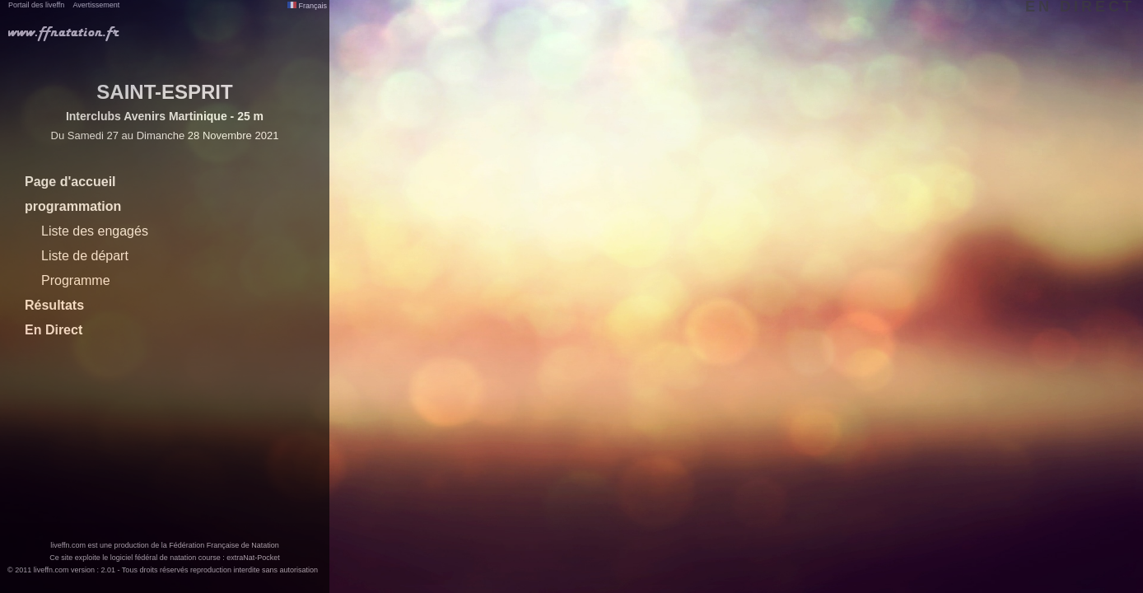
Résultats (54, 305)
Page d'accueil (70, 182)
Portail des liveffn (36, 5)
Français (307, 6)
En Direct (53, 330)
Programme (75, 280)
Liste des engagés (94, 231)
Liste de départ (84, 256)
